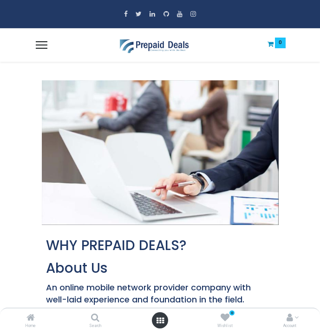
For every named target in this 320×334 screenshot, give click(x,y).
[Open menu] (160, 320)
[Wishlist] (225, 318)
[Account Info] (290, 318)
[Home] (30, 318)
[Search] (95, 318)
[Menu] (41, 45)
